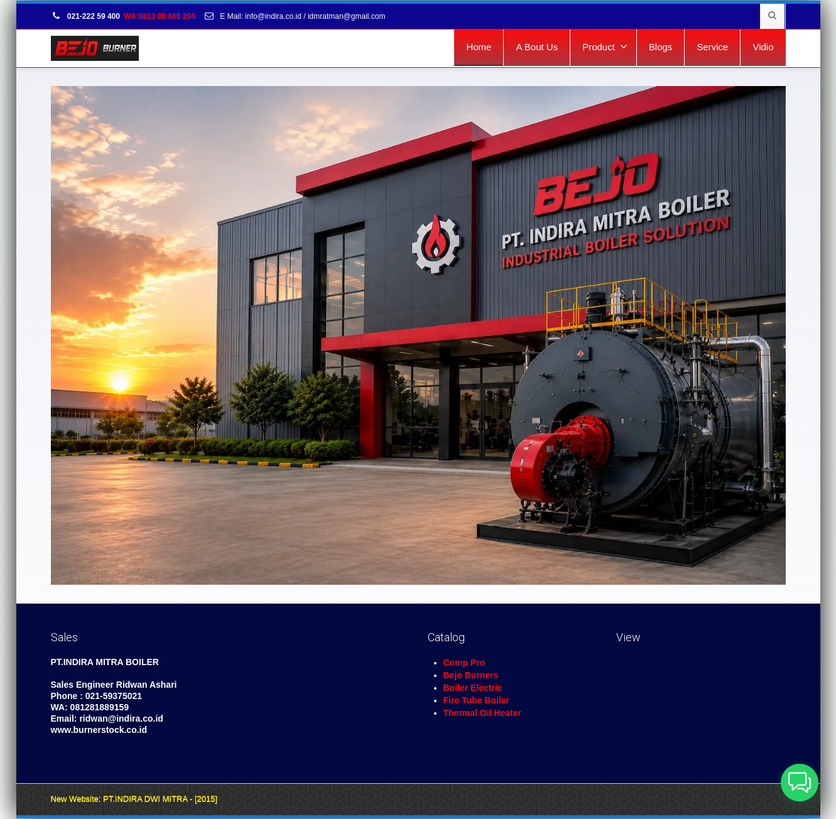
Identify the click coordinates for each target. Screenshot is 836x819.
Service (712, 46)
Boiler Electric (472, 688)
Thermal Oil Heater (482, 713)
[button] (799, 782)
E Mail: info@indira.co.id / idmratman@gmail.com (294, 16)
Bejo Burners (471, 675)
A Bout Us (537, 46)
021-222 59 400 (85, 16)
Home (478, 46)
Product (604, 46)
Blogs (661, 46)
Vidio (762, 46)
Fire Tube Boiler (476, 700)
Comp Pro (464, 663)
